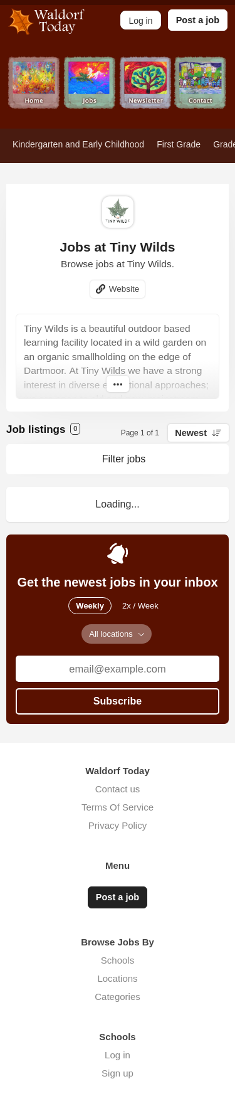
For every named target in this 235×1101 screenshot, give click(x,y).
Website (124, 289)
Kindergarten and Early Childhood (78, 144)
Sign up (117, 1073)
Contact (201, 92)
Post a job (197, 20)
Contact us (117, 789)
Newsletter (146, 92)
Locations (117, 978)
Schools (117, 960)
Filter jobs (123, 459)
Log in (117, 1055)
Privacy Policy (117, 825)
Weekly (90, 605)
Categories (117, 996)
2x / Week (140, 605)
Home (34, 92)
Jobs (90, 92)
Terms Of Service (117, 807)
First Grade (179, 144)
